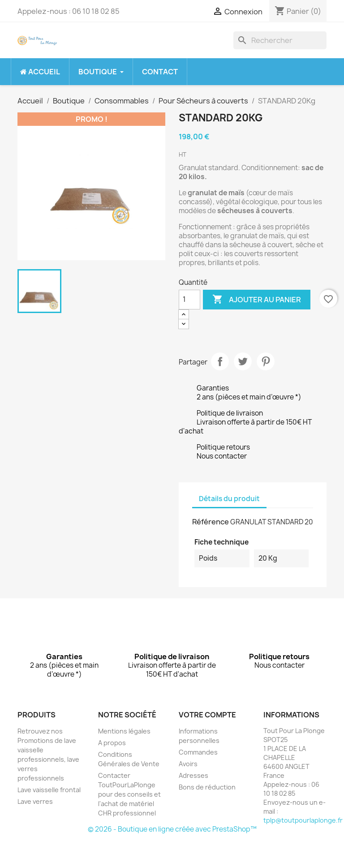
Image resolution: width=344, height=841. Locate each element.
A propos (112, 742)
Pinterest (266, 361)
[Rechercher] (280, 40)
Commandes (198, 752)
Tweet (243, 361)
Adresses (193, 775)
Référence (210, 521)
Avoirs (188, 763)
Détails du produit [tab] (229, 498)
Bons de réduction (207, 787)
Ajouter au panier (256, 299)
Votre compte (207, 715)
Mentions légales (124, 731)
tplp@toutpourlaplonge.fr (303, 820)
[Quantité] (189, 299)
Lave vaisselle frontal (49, 789)
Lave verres (35, 801)
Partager (220, 361)
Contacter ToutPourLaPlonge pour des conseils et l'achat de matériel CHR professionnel (129, 794)
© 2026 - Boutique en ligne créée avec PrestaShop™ (172, 829)
